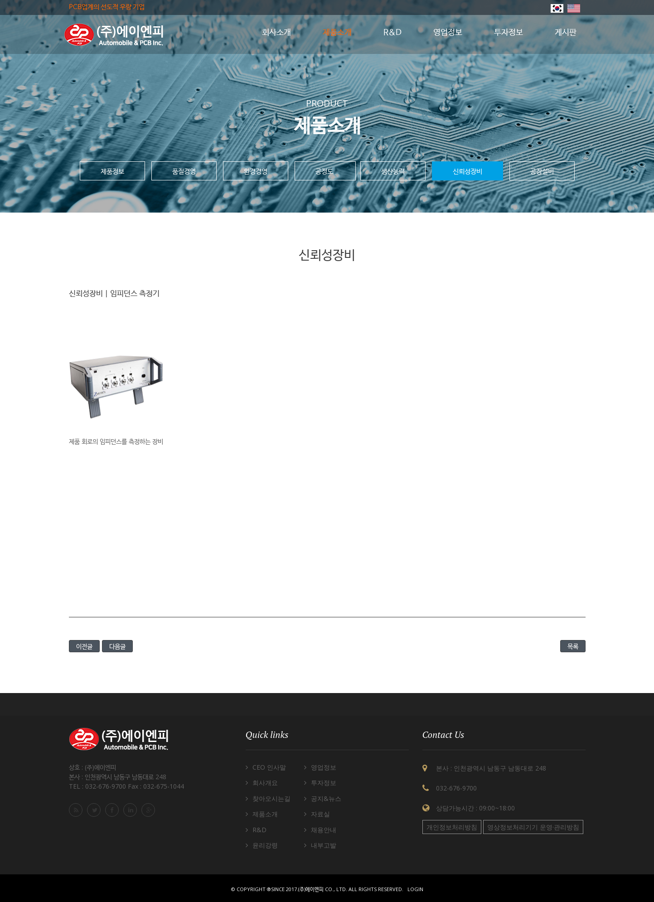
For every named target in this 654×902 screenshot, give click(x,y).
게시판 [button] (565, 32)
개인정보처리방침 (451, 827)
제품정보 (112, 170)
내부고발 (323, 845)
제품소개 (265, 814)
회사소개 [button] (276, 32)
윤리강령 (265, 845)
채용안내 (323, 829)
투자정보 (323, 782)
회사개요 (265, 782)
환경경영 (255, 170)
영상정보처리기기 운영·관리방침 (533, 827)
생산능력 (393, 170)
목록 (572, 646)
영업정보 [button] (447, 32)
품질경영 (184, 170)
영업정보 (323, 767)
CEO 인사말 (269, 767)
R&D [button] (392, 32)
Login (415, 889)
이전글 (84, 646)
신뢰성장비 (467, 170)
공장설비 (542, 170)
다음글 (117, 646)
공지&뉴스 (326, 798)
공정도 (325, 170)
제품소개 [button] (337, 32)
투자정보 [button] (508, 32)
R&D (259, 829)
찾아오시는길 (271, 798)
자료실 (320, 814)
